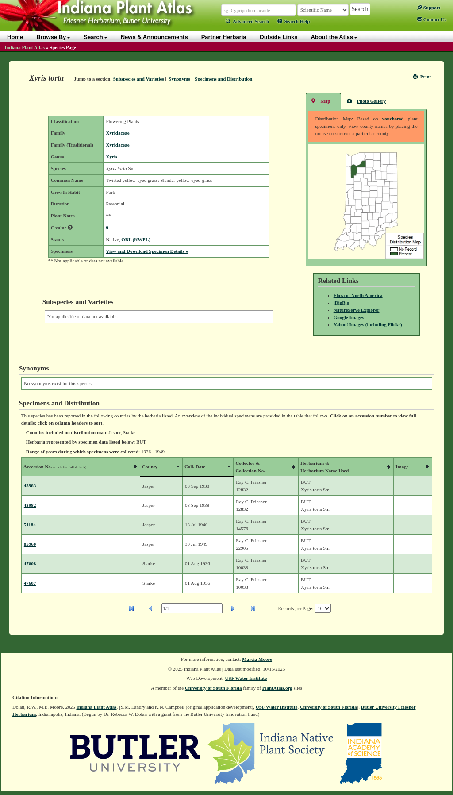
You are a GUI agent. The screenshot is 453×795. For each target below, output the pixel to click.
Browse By (53, 37)
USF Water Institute (246, 678)
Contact (431, 19)
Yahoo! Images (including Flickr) (368, 324)
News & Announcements (154, 37)
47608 (30, 563)
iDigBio (341, 302)
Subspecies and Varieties (138, 78)
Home (15, 37)
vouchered (393, 118)
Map (320, 101)
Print (422, 76)
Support (428, 7)
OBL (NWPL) (135, 239)
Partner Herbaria (223, 37)
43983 (30, 485)
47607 (30, 583)
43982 (30, 505)
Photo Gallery (366, 101)
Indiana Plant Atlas (24, 47)
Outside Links (279, 37)
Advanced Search (247, 21)
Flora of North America (358, 295)
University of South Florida (213, 688)
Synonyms (179, 78)
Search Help (293, 21)
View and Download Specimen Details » (147, 251)
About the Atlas (334, 37)
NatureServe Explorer (357, 310)
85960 (30, 544)
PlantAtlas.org (277, 688)
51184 (30, 524)
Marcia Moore (257, 659)
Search (95, 37)
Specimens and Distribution (223, 78)
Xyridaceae (117, 132)
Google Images (349, 317)
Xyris (111, 156)
